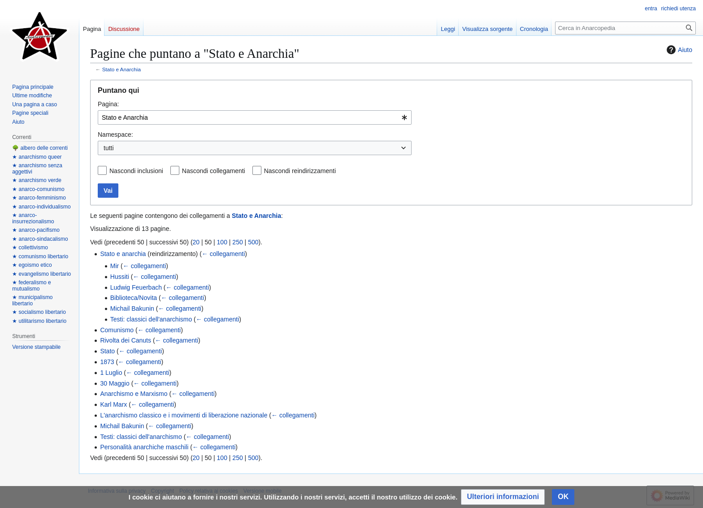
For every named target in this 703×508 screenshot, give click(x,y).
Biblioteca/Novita (133, 297)
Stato (107, 351)
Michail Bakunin (132, 308)
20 (196, 242)
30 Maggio (114, 383)
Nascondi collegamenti (213, 170)
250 (237, 242)
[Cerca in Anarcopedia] (625, 28)
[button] (503, 497)
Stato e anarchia (123, 253)
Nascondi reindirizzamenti (300, 170)
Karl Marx (113, 404)
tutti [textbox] (109, 148)
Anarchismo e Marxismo (133, 393)
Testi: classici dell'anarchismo (151, 319)
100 (222, 242)
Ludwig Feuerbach (136, 287)
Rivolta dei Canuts (125, 340)
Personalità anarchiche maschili (144, 447)
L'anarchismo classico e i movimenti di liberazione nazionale (183, 415)
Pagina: (108, 104)
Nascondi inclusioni (136, 170)
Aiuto (678, 49)
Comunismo (117, 330)
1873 (107, 361)
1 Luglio (111, 372)
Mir (114, 265)
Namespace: (115, 134)
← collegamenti (223, 253)
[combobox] (255, 117)
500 (253, 242)
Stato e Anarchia (121, 69)
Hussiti (119, 276)
